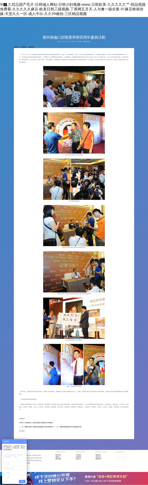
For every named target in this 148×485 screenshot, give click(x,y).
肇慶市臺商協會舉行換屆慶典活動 (70, 427)
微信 (51, 423)
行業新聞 (78, 457)
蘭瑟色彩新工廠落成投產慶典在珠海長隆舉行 (39, 427)
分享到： (22, 423)
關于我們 (108, 4)
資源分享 (98, 457)
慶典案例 (31, 47)
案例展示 (100, 4)
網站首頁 (91, 4)
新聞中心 (133, 4)
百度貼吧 (38, 423)
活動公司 (17, 47)
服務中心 (117, 4)
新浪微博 (28, 423)
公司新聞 (78, 455)
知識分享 (78, 459)
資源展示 (125, 4)
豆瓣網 (43, 423)
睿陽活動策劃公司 (11, 4)
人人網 (33, 423)
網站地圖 (58, 459)
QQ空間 (47, 423)
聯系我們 (142, 4)
